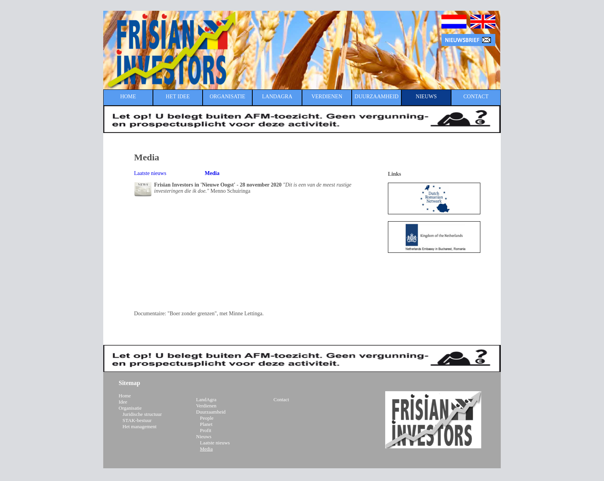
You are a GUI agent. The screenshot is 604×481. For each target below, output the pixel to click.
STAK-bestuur (137, 420)
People (206, 418)
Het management (139, 426)
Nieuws (203, 436)
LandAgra (206, 399)
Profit (205, 430)
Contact (281, 399)
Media (206, 449)
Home (125, 396)
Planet (206, 424)
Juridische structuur (142, 414)
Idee (123, 402)
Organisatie (130, 408)
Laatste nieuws (150, 173)
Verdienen (206, 406)
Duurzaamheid (211, 412)
